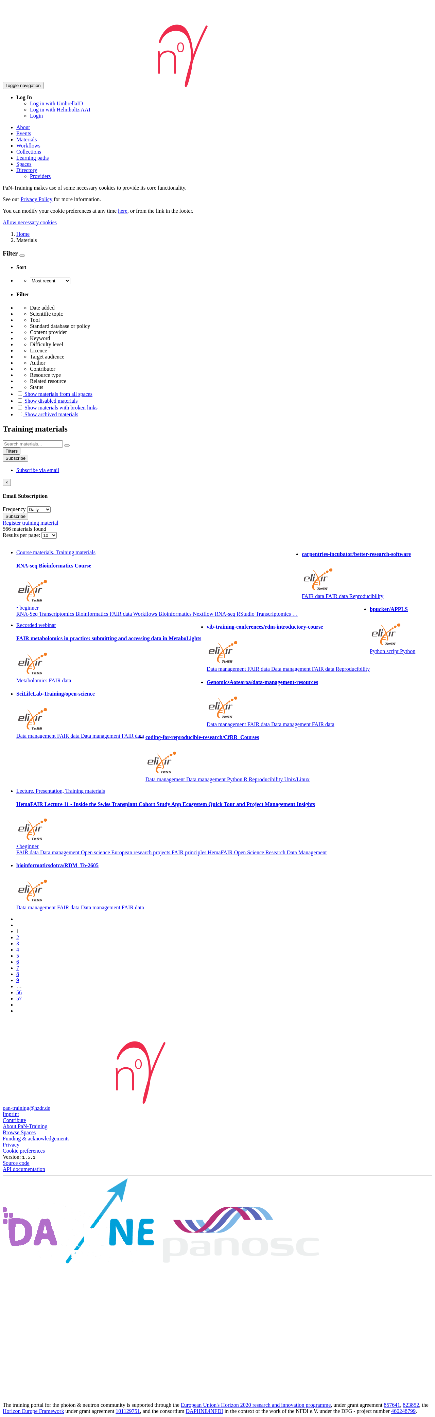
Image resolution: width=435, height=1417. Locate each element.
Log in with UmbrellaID (56, 103)
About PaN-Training (25, 1126)
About (23, 127)
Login (36, 116)
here (122, 211)
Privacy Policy (36, 199)
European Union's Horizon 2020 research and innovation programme (256, 1405)
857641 (392, 1405)
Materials (26, 139)
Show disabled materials (46, 401)
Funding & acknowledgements (36, 1138)
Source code (16, 1163)
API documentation (24, 1169)
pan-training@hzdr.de (26, 1108)
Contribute (14, 1120)
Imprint (11, 1114)
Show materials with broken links (57, 407)
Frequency (14, 509)
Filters (11, 451)
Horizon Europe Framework (33, 1411)
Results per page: (22, 535)
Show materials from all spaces (54, 394)
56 (19, 992)
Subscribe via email (37, 470)
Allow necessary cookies (30, 222)
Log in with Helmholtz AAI (60, 109)
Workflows (28, 145)
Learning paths (32, 158)
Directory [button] (26, 170)
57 (19, 998)
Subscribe (15, 458)
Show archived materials (47, 414)
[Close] (7, 482)
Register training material (30, 523)
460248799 (403, 1411)
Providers (40, 176)
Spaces (23, 164)
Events (23, 133)
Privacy (11, 1145)
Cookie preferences (24, 1151)
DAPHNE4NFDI (204, 1411)
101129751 (128, 1411)
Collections (28, 152)
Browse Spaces (19, 1132)
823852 (411, 1405)
